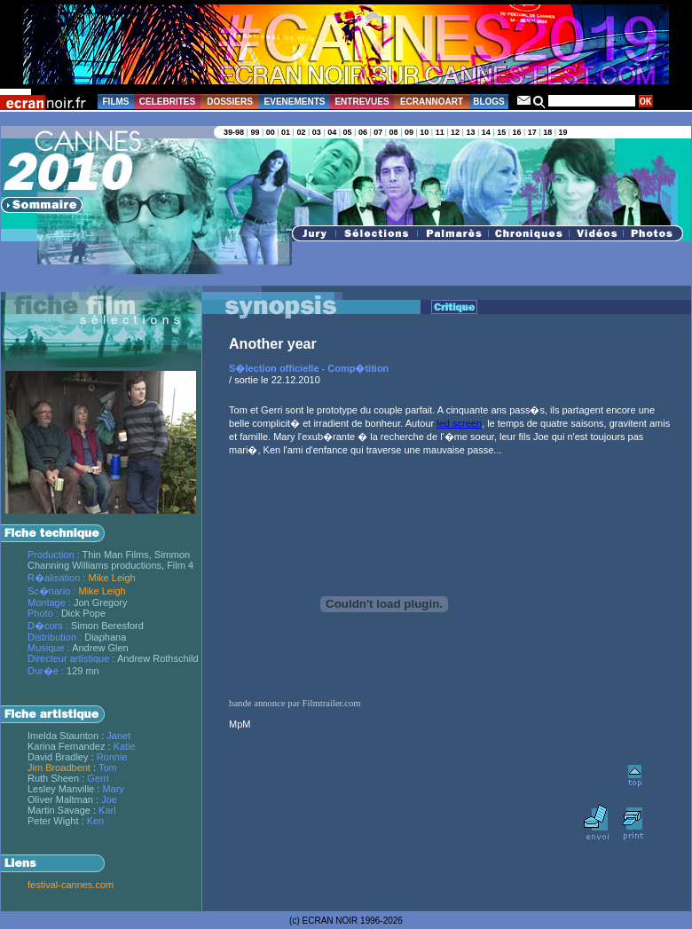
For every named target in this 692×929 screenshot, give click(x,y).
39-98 (234, 132)
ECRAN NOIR (330, 920)
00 (270, 132)
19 (563, 132)
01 (285, 132)
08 (393, 132)
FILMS (116, 101)
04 (331, 132)
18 (547, 132)
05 (347, 132)
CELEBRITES (167, 101)
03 (316, 132)
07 (378, 132)
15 (501, 132)
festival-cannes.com (71, 884)
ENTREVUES (361, 101)
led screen (459, 423)
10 (424, 132)
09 (409, 132)
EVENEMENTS (295, 101)
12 (455, 132)
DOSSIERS (230, 101)
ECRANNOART (431, 101)
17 (532, 132)
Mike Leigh (111, 577)
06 (362, 132)
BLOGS (489, 101)
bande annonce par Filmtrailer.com (295, 703)
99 (254, 132)
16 (516, 132)
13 (470, 132)
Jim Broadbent (59, 767)
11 (440, 132)
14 (486, 132)
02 (300, 132)
